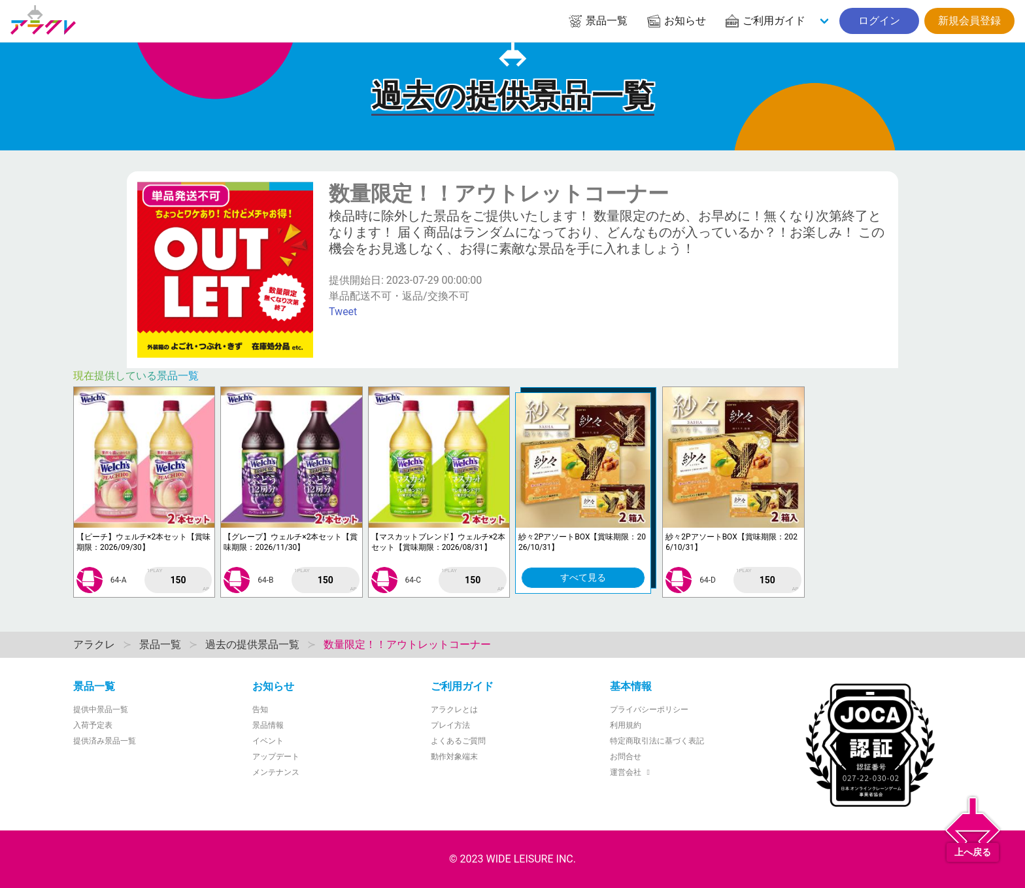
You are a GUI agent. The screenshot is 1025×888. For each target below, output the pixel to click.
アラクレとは (454, 709)
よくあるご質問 (458, 740)
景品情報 (268, 725)
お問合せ (625, 756)
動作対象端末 (454, 756)
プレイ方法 (450, 725)
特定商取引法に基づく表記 (657, 740)
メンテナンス (275, 772)
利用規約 (625, 725)
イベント (268, 740)
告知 (260, 709)
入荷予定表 (92, 725)
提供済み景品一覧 (104, 740)
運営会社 (632, 772)
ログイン (879, 20)
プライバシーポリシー (649, 709)
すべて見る (583, 577)
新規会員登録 (969, 20)
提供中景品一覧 (100, 709)
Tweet (343, 311)
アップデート (275, 756)
